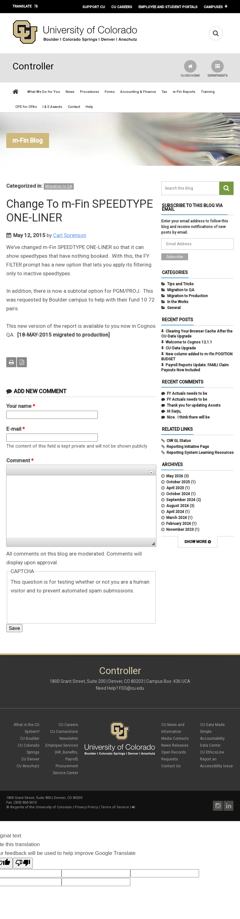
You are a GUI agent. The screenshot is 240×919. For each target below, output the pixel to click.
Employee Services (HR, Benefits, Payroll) (61, 752)
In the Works (177, 302)
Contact (74, 107)
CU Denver (30, 759)
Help (89, 107)
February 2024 (178, 523)
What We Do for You (43, 92)
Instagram (218, 806)
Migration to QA (58, 186)
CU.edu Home (190, 68)
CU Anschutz (28, 766)
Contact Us (171, 766)
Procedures (89, 92)
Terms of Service (115, 807)
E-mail (15, 429)
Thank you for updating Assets (194, 405)
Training (208, 92)
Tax (164, 92)
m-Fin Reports (184, 92)
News (70, 92)
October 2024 (178, 494)
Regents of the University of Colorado (41, 807)
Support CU (93, 7)
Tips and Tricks (180, 284)
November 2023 (180, 529)
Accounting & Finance (138, 92)
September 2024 (180, 500)
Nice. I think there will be (188, 417)
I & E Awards (52, 107)
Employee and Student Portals (168, 7)
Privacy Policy (86, 807)
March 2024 (176, 517)
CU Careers (121, 7)
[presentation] (58, 607)
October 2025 (178, 482)
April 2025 (175, 488)
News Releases (174, 745)
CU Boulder (29, 738)
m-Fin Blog (27, 140)
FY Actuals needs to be (187, 393)
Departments (218, 68)
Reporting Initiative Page (188, 446)
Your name (20, 406)
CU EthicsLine (212, 752)
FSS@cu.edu (131, 688)
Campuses (213, 7)
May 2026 (174, 476)
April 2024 (175, 512)
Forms (110, 92)
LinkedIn (228, 806)
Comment (19, 460)
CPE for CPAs (26, 107)
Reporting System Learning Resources (200, 452)
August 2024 (177, 506)
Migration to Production (187, 296)
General (174, 308)
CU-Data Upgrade (181, 348)
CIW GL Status (179, 441)
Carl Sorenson (69, 235)
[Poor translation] (23, 863)
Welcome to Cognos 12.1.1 (189, 342)
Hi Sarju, (174, 411)
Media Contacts (175, 738)
